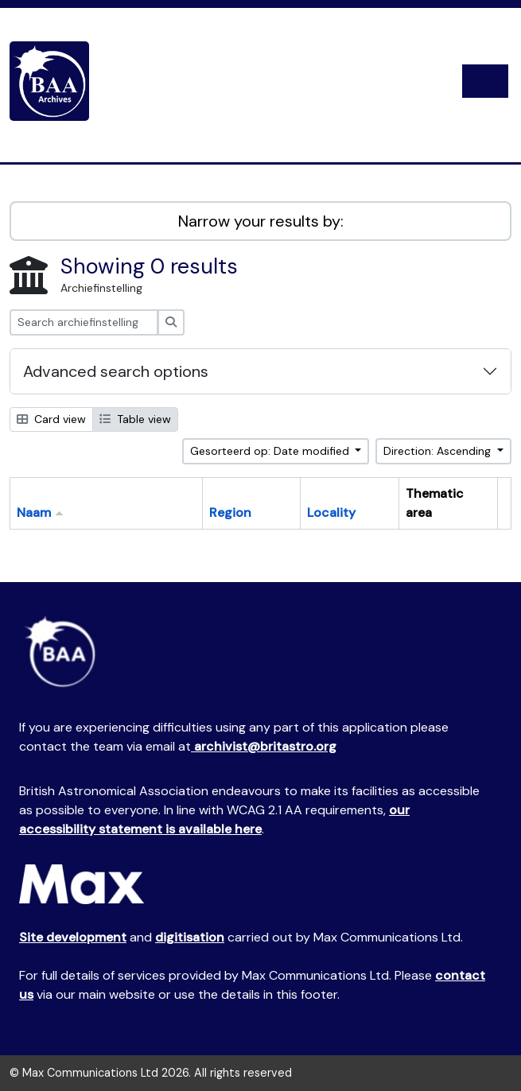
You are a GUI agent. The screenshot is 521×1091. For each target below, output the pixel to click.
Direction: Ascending (438, 451)
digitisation (189, 937)
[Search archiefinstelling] (84, 322)
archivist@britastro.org (263, 746)
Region (230, 512)
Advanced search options (115, 371)
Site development (72, 937)
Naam (34, 512)
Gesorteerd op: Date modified (271, 451)
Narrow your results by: (261, 221)
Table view (135, 419)
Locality (331, 512)
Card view (51, 419)
